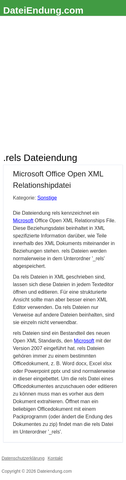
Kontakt (55, 458)
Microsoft (23, 220)
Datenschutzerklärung (23, 458)
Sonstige (47, 197)
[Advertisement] (63, 82)
